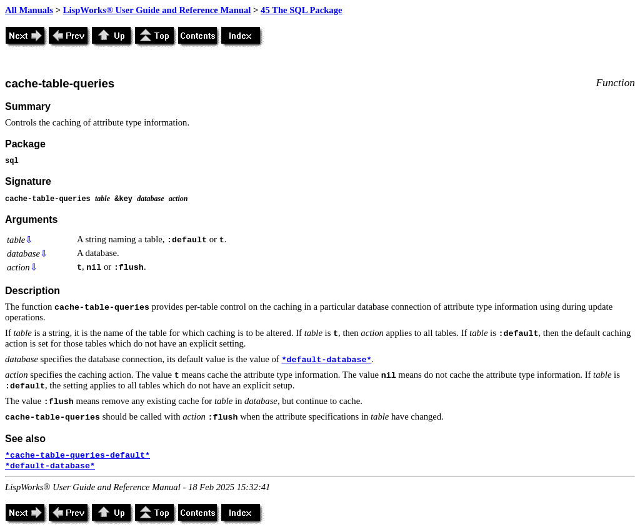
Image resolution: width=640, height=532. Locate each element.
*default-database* (326, 360)
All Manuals (29, 10)
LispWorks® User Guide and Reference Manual (157, 10)
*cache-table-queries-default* (77, 455)
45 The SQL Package (301, 10)
